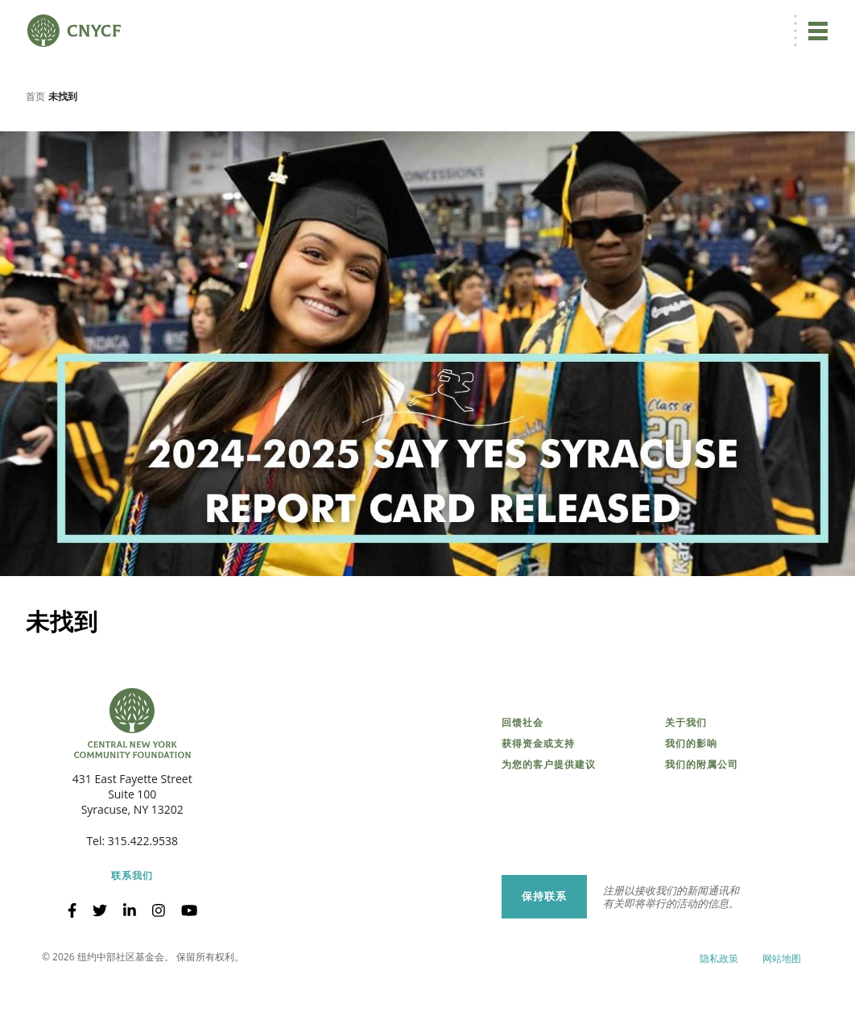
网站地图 (781, 1011)
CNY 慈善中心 (748, 21)
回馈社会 (522, 775)
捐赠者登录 (612, 21)
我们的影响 (691, 796)
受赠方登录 (677, 21)
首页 (35, 148)
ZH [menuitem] (552, 21)
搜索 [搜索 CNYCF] (811, 21)
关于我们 (686, 775)
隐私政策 (719, 1011)
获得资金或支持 (538, 796)
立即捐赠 (492, 21)
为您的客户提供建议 (549, 817)
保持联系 (544, 949)
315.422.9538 (143, 894)
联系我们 (132, 929)
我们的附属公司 (701, 817)
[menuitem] (550, 21)
